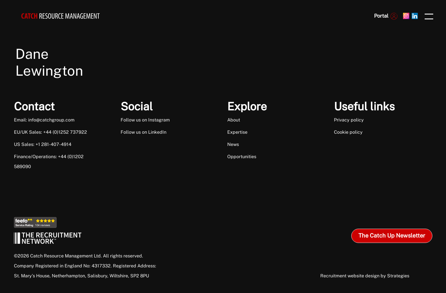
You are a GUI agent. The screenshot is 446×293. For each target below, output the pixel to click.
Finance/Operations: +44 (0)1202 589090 (49, 161)
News (233, 144)
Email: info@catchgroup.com (44, 120)
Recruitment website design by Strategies (364, 275)
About (233, 120)
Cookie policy (348, 132)
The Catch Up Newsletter (391, 235)
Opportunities (241, 156)
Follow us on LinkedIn (143, 132)
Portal (381, 16)
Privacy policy (349, 120)
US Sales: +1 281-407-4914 (42, 144)
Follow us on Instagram (145, 120)
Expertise (237, 132)
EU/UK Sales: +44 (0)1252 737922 (50, 132)
